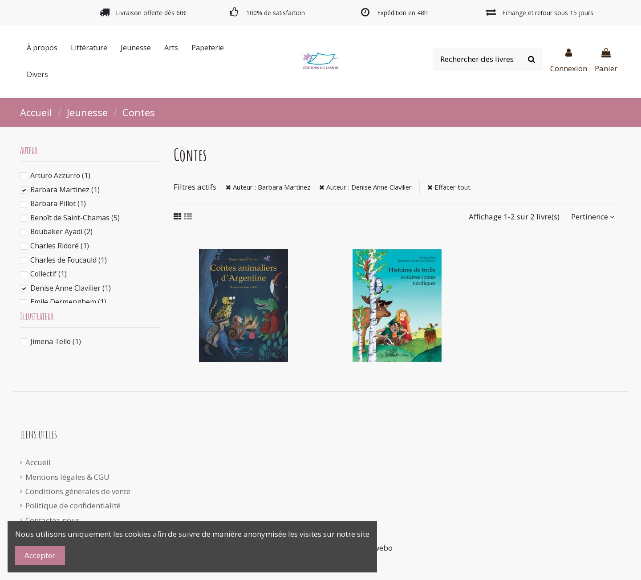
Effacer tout (449, 187)
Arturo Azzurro (60, 175)
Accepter (39, 555)
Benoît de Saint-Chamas (75, 218)
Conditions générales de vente (77, 491)
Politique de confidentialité (73, 505)
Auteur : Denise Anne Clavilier (365, 187)
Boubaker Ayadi (61, 231)
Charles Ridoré (59, 246)
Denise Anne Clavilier (70, 288)
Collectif (48, 274)
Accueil (38, 462)
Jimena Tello (55, 341)
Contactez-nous (52, 520)
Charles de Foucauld (68, 260)
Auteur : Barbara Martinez (268, 187)
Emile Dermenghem (68, 302)
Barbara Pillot (58, 203)
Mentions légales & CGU (67, 477)
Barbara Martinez (65, 190)
